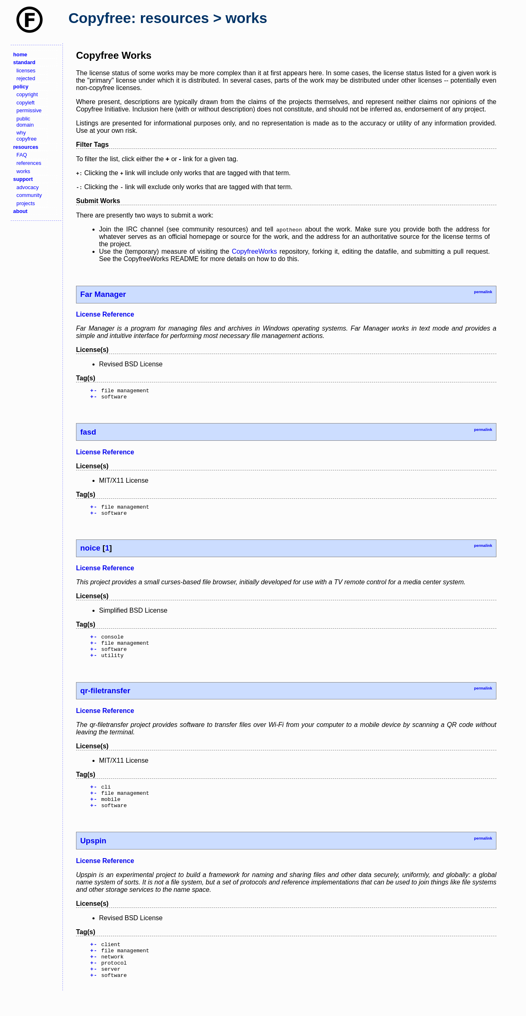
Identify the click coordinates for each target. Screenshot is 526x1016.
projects (25, 203)
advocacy (27, 187)
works (23, 171)
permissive (29, 110)
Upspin (93, 855)
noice (90, 553)
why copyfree (26, 136)
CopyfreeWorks (254, 251)
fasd (88, 434)
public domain (25, 122)
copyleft (25, 103)
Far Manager (103, 294)
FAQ (21, 155)
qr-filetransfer (105, 700)
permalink (483, 292)
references (28, 163)
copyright (27, 94)
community (29, 195)
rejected (25, 78)
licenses (25, 70)
